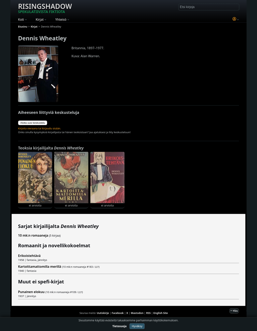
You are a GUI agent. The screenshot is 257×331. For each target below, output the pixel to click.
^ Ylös (234, 311)
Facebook (118, 313)
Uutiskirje (103, 313)
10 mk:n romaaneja (33, 235)
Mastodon (137, 313)
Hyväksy (137, 326)
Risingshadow (45, 8)
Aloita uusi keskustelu (32, 122)
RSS (148, 313)
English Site (160, 313)
